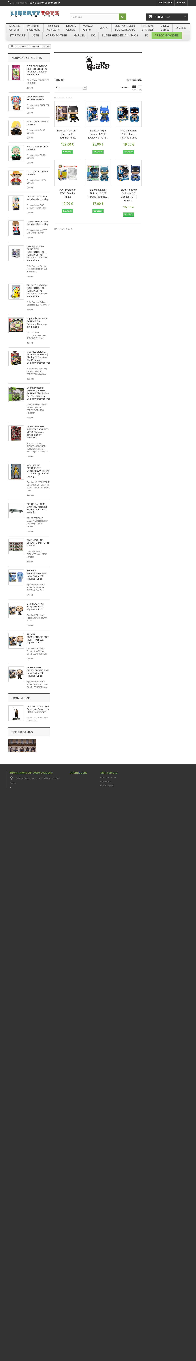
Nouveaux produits (26, 58)
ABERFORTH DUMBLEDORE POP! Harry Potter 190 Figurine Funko (38, 671)
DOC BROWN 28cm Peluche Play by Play (37, 198)
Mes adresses (106, 1332)
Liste (140, 88)
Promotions (20, 1220)
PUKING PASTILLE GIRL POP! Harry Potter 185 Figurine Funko (37, 740)
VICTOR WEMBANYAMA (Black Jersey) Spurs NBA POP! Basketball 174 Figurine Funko (38, 886)
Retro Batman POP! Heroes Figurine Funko (128, 134)
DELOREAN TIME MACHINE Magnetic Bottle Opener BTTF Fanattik (37, 508)
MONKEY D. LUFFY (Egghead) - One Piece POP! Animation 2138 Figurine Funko (38, 704)
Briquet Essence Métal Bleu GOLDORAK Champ (38, 1183)
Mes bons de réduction (111, 1340)
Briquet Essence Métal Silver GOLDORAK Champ (38, 1127)
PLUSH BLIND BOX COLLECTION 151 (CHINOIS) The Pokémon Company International (37, 291)
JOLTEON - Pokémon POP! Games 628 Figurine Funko (38, 922)
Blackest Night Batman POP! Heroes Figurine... (98, 193)
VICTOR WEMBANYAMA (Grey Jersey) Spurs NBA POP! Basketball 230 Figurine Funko (38, 847)
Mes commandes (108, 1324)
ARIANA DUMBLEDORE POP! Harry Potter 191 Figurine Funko (38, 638)
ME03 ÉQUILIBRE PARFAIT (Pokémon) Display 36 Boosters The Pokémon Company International (38, 357)
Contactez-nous (165, 2)
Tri (55, 87)
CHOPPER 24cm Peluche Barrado (35, 98)
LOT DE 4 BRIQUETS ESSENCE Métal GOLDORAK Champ (38, 1097)
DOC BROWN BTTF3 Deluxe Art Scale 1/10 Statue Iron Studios (38, 1231)
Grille (134, 88)
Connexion (181, 2)
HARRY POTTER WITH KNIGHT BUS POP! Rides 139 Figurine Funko (37, 774)
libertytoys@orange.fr (31, 1341)
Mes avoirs (105, 1328)
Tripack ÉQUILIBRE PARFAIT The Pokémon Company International (37, 322)
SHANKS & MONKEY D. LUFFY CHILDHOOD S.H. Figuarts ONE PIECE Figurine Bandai (38, 991)
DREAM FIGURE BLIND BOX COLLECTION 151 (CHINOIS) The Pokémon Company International (37, 253)
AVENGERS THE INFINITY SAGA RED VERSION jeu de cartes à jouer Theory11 (38, 432)
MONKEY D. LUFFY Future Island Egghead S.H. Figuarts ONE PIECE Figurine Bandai (37, 1030)
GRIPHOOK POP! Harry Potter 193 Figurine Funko (36, 606)
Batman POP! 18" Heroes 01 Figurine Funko (67, 134)
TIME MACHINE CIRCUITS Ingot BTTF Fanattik (38, 543)
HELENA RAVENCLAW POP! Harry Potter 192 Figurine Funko (37, 574)
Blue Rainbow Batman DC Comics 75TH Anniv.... (129, 195)
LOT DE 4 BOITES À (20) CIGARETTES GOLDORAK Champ (37, 1066)
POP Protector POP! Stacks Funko (67, 193)
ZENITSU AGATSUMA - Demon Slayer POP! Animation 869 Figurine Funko (38, 954)
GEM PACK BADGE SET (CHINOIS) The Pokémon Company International (37, 70)
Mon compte (108, 1319)
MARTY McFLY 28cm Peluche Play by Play (38, 223)
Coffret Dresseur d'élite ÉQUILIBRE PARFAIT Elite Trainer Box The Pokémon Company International (38, 393)
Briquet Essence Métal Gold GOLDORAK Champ (38, 1155)
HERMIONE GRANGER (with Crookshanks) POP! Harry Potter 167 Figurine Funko (37, 809)
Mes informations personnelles (115, 1336)
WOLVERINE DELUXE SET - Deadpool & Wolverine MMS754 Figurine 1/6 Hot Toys (38, 471)
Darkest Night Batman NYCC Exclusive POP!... (98, 134)
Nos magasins (22, 1268)
